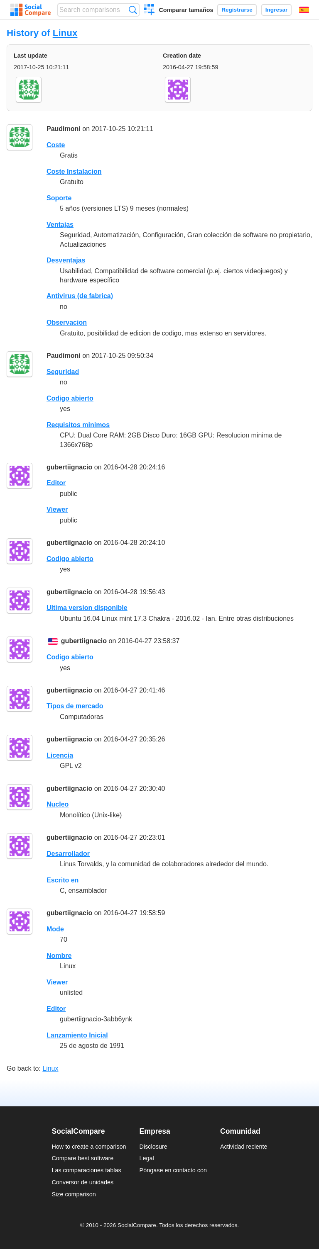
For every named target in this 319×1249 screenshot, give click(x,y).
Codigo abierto (70, 398)
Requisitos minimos (78, 424)
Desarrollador (68, 853)
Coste (56, 144)
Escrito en (63, 880)
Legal (147, 1158)
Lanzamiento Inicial (77, 1035)
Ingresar (276, 10)
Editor (56, 482)
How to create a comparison (89, 1146)
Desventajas (66, 260)
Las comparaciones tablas (86, 1170)
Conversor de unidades (82, 1182)
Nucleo (58, 804)
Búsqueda (133, 10)
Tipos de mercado (75, 706)
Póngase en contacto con (173, 1170)
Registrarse (237, 10)
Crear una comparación (149, 10)
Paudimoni (64, 128)
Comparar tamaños (186, 10)
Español (304, 10)
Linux (65, 33)
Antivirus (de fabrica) (80, 295)
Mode (55, 929)
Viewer (57, 509)
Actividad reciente (243, 1146)
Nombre (59, 955)
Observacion (67, 322)
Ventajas (60, 224)
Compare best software (82, 1158)
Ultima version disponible (87, 607)
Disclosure (153, 1146)
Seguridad (63, 371)
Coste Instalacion (74, 171)
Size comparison (74, 1194)
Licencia (60, 755)
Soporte (59, 198)
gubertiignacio (69, 467)
